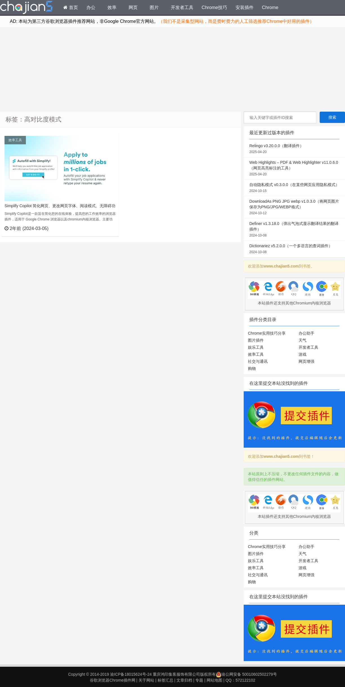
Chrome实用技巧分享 (267, 333)
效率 (112, 7)
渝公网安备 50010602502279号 (246, 674)
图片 (154, 7)
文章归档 (184, 680)
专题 (199, 680)
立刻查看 (104, 228)
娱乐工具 (256, 347)
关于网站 (146, 680)
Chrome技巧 (214, 7)
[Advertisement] (172, 69)
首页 (70, 7)
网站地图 (214, 680)
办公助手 (306, 333)
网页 (133, 7)
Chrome (270, 7)
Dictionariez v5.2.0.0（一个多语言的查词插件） (294, 249)
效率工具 (15, 140)
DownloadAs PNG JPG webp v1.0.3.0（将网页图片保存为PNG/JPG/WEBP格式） (294, 207)
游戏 (302, 354)
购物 (252, 368)
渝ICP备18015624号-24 (131, 674)
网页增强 (306, 361)
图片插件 (256, 340)
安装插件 (245, 7)
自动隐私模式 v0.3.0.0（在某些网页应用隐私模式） (294, 188)
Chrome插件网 (26, 8)
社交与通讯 (258, 361)
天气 (302, 340)
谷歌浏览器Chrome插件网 (112, 680)
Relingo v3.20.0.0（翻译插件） (294, 149)
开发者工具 (182, 7)
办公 (90, 7)
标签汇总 (165, 680)
